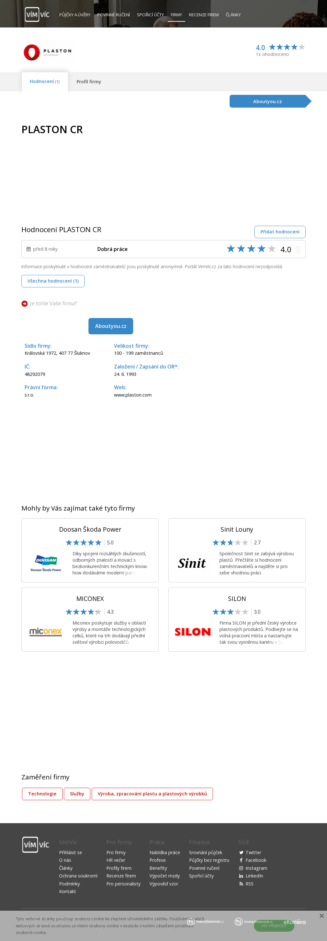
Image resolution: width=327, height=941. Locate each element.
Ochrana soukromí (78, 876)
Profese (157, 860)
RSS (250, 884)
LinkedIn (254, 876)
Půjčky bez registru (209, 860)
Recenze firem (204, 15)
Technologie (42, 794)
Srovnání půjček (205, 852)
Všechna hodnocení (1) (53, 281)
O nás (65, 860)
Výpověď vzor (163, 884)
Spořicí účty (150, 15)
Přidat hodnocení (280, 232)
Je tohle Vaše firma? (53, 303)
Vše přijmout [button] (274, 925)
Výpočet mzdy (164, 876)
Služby (77, 794)
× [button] (321, 916)
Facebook (256, 860)
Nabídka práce (164, 852)
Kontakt (67, 891)
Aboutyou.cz (110, 326)
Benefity (158, 868)
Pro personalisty (123, 884)
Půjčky (74, 15)
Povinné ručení (113, 15)
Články (233, 15)
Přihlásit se (70, 852)
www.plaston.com (133, 395)
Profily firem (119, 868)
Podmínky (69, 884)
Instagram (256, 868)
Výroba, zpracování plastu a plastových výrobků (152, 794)
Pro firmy (115, 852)
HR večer (115, 860)
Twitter (253, 852)
